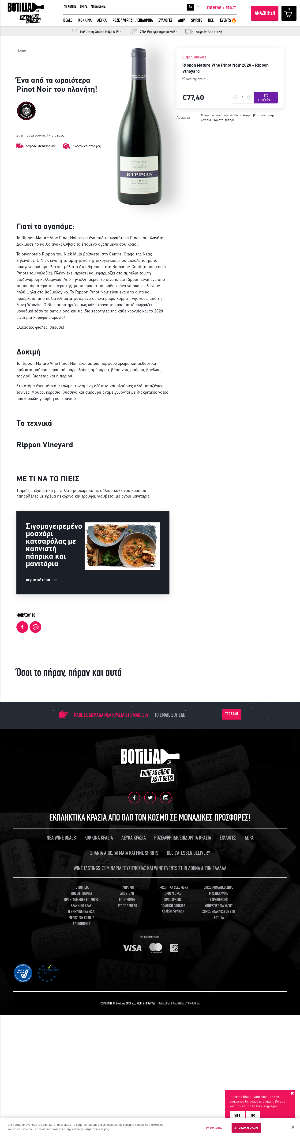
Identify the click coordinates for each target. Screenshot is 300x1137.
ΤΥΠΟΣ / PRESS (127, 1081)
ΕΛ (190, 7)
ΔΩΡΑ (181, 20)
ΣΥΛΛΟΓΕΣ (165, 20)
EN (197, 7)
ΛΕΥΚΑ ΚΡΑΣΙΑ (133, 1013)
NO (253, 1115)
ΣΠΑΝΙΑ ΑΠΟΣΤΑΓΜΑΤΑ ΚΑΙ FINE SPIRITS (124, 1028)
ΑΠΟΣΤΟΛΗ (127, 1069)
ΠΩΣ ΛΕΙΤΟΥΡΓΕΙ (81, 1069)
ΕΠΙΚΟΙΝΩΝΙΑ (98, 7)
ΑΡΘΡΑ (84, 7)
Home (21, 50)
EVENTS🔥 (228, 20)
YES (237, 1115)
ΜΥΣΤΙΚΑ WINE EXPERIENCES (218, 1072)
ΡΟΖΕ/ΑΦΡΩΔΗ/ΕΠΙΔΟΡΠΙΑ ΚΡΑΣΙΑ (182, 1013)
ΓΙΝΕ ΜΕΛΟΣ (214, 8)
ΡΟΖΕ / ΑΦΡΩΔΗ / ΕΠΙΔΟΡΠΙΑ (132, 20)
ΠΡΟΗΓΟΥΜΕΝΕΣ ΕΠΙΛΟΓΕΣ (81, 1075)
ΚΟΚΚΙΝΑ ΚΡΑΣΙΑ (98, 1013)
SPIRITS (196, 20)
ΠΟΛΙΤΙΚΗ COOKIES (173, 1081)
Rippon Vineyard (194, 57)
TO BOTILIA (70, 7)
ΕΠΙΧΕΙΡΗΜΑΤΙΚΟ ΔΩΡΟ (218, 1063)
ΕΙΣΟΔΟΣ (231, 8)
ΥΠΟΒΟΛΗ (231, 889)
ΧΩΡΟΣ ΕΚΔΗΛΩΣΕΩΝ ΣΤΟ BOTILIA (218, 1090)
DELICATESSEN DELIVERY (188, 1028)
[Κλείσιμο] (293, 1127)
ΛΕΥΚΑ (102, 20)
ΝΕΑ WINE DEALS (61, 1013)
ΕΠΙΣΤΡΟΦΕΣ (127, 1075)
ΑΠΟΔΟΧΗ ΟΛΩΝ (246, 1127)
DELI (211, 20)
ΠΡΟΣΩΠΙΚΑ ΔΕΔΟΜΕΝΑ (173, 1063)
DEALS (67, 20)
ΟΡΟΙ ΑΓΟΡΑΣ (173, 1069)
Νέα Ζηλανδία (195, 79)
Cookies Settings (173, 1086)
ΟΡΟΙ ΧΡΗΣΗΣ (173, 1075)
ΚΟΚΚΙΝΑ (85, 20)
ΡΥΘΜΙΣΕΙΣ (214, 1127)
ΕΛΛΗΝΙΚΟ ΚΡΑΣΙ (81, 1081)
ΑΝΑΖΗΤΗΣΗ (265, 13)
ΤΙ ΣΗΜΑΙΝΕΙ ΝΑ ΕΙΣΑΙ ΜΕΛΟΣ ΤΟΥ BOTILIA (81, 1090)
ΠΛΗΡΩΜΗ (127, 1063)
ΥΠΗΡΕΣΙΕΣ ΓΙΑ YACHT (218, 1081)
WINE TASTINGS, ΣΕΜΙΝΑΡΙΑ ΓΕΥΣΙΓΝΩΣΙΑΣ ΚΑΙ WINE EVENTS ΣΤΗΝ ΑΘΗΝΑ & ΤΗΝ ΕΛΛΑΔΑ (150, 1044)
